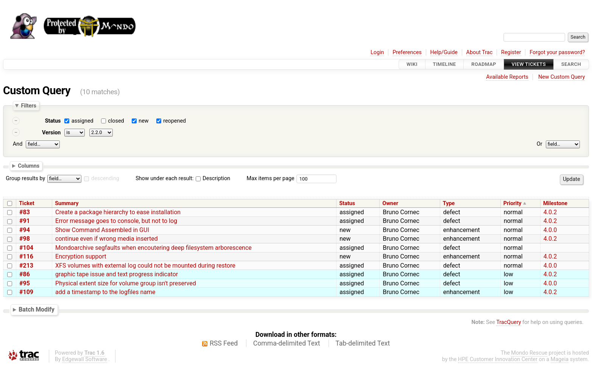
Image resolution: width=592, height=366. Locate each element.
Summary (66, 203)
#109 (26, 292)
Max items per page (270, 178)
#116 (26, 256)
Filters (28, 106)
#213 (26, 265)
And (17, 144)
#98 (24, 238)
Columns (28, 165)
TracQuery (508, 322)
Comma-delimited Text (286, 343)
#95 (24, 283)
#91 (24, 220)
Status (53, 121)
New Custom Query (561, 77)
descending (105, 178)
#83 (24, 212)
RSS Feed (224, 343)
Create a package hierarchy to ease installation (118, 212)
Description (213, 178)
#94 (24, 230)
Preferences (407, 52)
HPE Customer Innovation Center (497, 359)
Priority (512, 203)
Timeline (444, 64)
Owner (390, 203)
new (143, 121)
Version (51, 132)
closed (116, 121)
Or (539, 144)
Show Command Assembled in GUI (102, 230)
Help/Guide (444, 52)
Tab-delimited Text (362, 343)
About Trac (479, 52)
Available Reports (507, 77)
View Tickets (529, 64)
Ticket (26, 203)
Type (449, 203)
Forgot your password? (557, 52)
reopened (174, 121)
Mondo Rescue (529, 353)
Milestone (555, 203)
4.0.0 (550, 230)
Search (571, 64)
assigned (82, 121)
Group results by (25, 178)
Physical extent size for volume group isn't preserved (125, 283)
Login (377, 52)
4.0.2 (550, 212)
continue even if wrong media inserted (106, 238)
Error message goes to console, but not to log (116, 220)
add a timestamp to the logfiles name (105, 292)
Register (511, 52)
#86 (24, 274)
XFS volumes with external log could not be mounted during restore (145, 265)
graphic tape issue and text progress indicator (116, 274)
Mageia (560, 359)
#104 (26, 247)
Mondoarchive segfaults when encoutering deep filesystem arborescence (153, 247)
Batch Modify (37, 309)
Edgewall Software (84, 359)
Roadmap (483, 64)
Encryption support (80, 256)
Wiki (412, 64)
